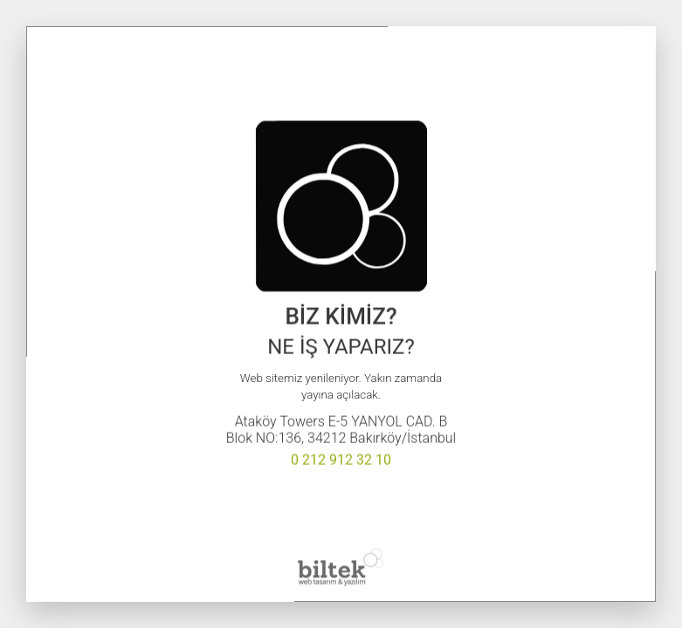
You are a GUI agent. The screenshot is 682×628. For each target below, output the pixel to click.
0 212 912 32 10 (341, 460)
